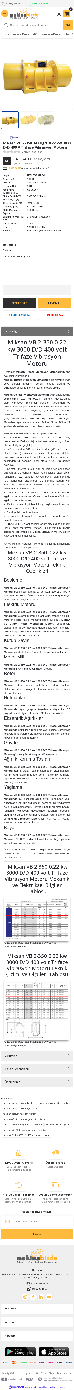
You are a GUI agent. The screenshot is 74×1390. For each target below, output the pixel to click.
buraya (14, 947)
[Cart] (66, 13)
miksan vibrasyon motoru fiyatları (54, 1103)
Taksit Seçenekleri (17, 1069)
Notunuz (7, 250)
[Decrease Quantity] (8, 290)
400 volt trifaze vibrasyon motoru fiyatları (22, 1124)
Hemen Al (54, 303)
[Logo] (24, 13)
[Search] (37, 25)
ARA (68, 24)
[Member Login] (59, 13)
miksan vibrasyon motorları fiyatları (19, 1113)
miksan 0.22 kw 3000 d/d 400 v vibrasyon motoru (26, 1135)
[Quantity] (37, 290)
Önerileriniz (12, 1082)
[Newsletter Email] (37, 1221)
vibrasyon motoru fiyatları (58, 1124)
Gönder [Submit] (37, 1234)
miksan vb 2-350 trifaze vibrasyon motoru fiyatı (25, 1130)
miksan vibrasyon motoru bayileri (18, 1103)
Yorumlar (11, 1056)
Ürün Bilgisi (12, 331)
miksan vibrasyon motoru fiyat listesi (20, 1108)
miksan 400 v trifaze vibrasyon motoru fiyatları (25, 1119)
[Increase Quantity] (65, 290)
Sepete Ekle (19, 303)
